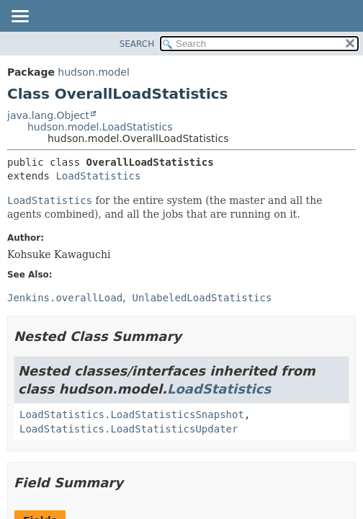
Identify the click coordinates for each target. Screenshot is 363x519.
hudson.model (93, 72)
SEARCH (137, 44)
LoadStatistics (97, 176)
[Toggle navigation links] (19, 17)
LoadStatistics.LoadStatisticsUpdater (128, 429)
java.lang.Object (48, 115)
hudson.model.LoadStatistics (99, 127)
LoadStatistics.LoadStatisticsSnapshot (131, 414)
